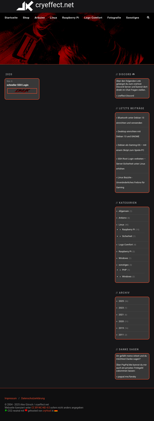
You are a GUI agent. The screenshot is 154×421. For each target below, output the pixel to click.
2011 (121, 334)
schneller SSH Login (17, 85)
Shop (26, 17)
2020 (8, 74)
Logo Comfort (93, 17)
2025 (121, 301)
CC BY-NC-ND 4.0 (41, 407)
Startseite (11, 17)
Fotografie (114, 17)
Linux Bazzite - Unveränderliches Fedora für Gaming (130, 182)
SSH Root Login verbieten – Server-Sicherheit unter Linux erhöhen (131, 163)
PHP (124, 270)
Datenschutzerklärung (33, 398)
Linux (53, 17)
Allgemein (124, 211)
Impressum (11, 398)
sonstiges (124, 265)
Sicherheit (127, 236)
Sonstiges (132, 17)
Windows (123, 258)
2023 (121, 307)
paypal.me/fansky (127, 376)
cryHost (47, 410)
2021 (121, 314)
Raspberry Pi (70, 17)
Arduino (40, 17)
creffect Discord (126, 95)
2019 (121, 328)
